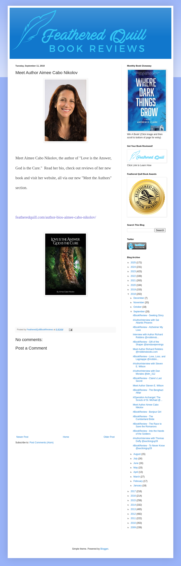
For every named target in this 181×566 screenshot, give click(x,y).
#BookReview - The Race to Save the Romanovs (147, 425)
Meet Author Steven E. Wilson (148, 385)
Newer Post (22, 437)
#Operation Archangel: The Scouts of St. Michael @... (147, 398)
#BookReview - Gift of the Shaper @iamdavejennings (148, 343)
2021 (134, 280)
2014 (134, 504)
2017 (134, 491)
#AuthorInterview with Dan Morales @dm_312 (146, 372)
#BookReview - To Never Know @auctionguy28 (149, 447)
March (137, 476)
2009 (134, 527)
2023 (134, 271)
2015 (134, 500)
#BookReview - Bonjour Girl (147, 412)
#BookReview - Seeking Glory (148, 315)
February (138, 481)
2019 (134, 289)
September (139, 311)
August (137, 454)
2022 (134, 276)
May (135, 467)
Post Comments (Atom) (41, 442)
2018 (134, 294)
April (136, 472)
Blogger (104, 548)
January (137, 485)
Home (66, 437)
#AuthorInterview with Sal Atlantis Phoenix (146, 321)
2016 (134, 495)
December (139, 298)
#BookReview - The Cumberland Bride (143, 418)
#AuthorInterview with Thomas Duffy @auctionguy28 (148, 439)
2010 (134, 523)
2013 (134, 509)
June (136, 463)
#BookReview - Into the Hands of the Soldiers (148, 432)
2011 (134, 518)
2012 (134, 514)
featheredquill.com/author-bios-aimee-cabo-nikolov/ (55, 217)
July (135, 458)
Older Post (109, 437)
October (137, 307)
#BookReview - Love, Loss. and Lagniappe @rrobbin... (149, 358)
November (139, 302)
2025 (134, 262)
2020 (134, 285)
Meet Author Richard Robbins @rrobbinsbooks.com (148, 350)
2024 (134, 267)
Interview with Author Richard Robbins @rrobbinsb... (148, 336)
